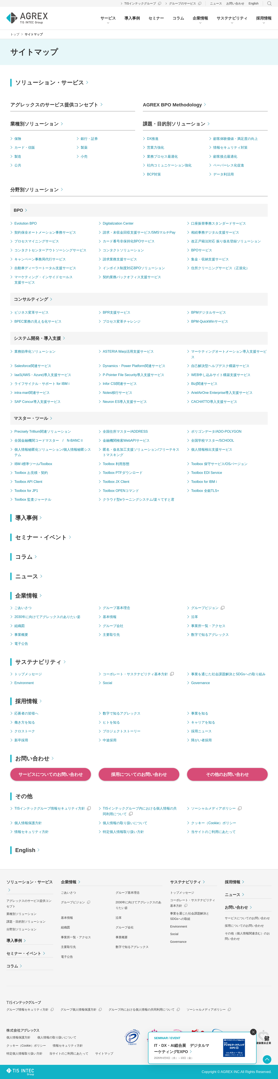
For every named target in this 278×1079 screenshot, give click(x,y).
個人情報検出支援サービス (211, 449)
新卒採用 (21, 740)
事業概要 (21, 634)
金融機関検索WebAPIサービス (126, 440)
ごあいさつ (23, 608)
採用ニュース (201, 731)
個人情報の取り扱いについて (125, 823)
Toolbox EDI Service (206, 473)
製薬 (84, 147)
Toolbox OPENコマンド (121, 491)
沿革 (194, 617)
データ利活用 (223, 174)
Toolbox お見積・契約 (31, 473)
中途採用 (109, 740)
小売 (84, 156)
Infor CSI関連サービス (120, 383)
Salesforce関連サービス (32, 366)
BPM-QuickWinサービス (209, 321)
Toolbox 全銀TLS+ (205, 491)
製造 (17, 156)
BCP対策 (154, 174)
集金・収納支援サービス (210, 259)
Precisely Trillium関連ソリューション (42, 431)
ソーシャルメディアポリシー (213, 808)
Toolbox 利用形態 (116, 464)
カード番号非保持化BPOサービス (129, 241)
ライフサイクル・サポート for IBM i (41, 383)
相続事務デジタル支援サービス (215, 232)
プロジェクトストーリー (122, 731)
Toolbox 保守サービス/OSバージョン (219, 464)
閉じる (253, 1032)
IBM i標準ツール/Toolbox (33, 464)
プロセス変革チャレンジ (122, 321)
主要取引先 (111, 634)
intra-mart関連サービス (32, 392)
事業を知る (199, 713)
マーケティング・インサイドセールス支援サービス (43, 279)
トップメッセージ (28, 674)
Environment (24, 683)
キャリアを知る (203, 722)
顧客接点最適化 (225, 156)
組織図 (19, 626)
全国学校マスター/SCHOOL (212, 440)
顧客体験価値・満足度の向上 (235, 139)
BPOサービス (201, 250)
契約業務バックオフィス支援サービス (132, 277)
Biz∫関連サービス (204, 383)
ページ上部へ (267, 1059)
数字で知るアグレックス (210, 634)
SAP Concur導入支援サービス (37, 401)
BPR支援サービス (116, 312)
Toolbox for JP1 (26, 491)
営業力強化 (155, 147)
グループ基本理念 (116, 608)
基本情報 (109, 617)
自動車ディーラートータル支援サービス (45, 268)
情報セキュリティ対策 (230, 147)
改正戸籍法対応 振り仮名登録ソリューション (226, 241)
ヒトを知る (111, 722)
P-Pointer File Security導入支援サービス (133, 375)
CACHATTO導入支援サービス (214, 401)
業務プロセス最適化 (162, 156)
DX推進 (153, 139)
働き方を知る (24, 722)
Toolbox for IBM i (204, 482)
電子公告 (21, 643)
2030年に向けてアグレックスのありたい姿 (47, 617)
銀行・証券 (89, 139)
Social (107, 683)
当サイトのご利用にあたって (213, 832)
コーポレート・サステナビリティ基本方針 (135, 674)
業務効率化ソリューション (35, 351)
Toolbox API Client (28, 482)
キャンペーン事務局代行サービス (40, 259)
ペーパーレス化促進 (228, 165)
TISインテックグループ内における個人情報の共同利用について (140, 811)
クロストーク (24, 731)
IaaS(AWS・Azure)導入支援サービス (42, 375)
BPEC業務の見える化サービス (38, 321)
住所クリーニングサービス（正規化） (220, 268)
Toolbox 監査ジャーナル (32, 499)
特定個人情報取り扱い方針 (123, 832)
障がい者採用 (201, 740)
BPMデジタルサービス (208, 312)
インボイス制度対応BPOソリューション (134, 268)
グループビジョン (205, 608)
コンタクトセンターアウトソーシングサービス (50, 250)
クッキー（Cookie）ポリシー (213, 823)
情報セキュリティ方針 (31, 832)
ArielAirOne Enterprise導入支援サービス (222, 392)
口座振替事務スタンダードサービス (218, 223)
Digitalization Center (118, 223)
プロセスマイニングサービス (36, 241)
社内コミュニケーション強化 (169, 165)
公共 (17, 165)
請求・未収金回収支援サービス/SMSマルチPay (139, 232)
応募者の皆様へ (26, 713)
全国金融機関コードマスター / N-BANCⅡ (48, 440)
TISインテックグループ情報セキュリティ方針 (49, 808)
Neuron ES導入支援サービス (125, 401)
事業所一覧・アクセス (208, 626)
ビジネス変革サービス (31, 312)
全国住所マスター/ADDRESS (125, 431)
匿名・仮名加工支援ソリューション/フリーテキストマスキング (141, 452)
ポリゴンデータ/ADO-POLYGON (216, 431)
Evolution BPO (25, 223)
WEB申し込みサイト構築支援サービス (220, 375)
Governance (200, 683)
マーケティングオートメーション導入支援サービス (229, 354)
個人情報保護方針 (28, 823)
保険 (17, 139)
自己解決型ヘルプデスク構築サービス (220, 366)
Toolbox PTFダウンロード (123, 473)
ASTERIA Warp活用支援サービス (128, 351)
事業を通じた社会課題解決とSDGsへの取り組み (228, 674)
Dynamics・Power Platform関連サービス (134, 366)
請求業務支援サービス (120, 259)
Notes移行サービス (117, 392)
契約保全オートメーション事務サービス (45, 232)
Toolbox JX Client (116, 482)
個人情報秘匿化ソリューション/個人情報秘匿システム (52, 452)
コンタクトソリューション (123, 250)
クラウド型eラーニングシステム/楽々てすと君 (138, 499)
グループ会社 (113, 626)
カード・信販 (24, 147)
